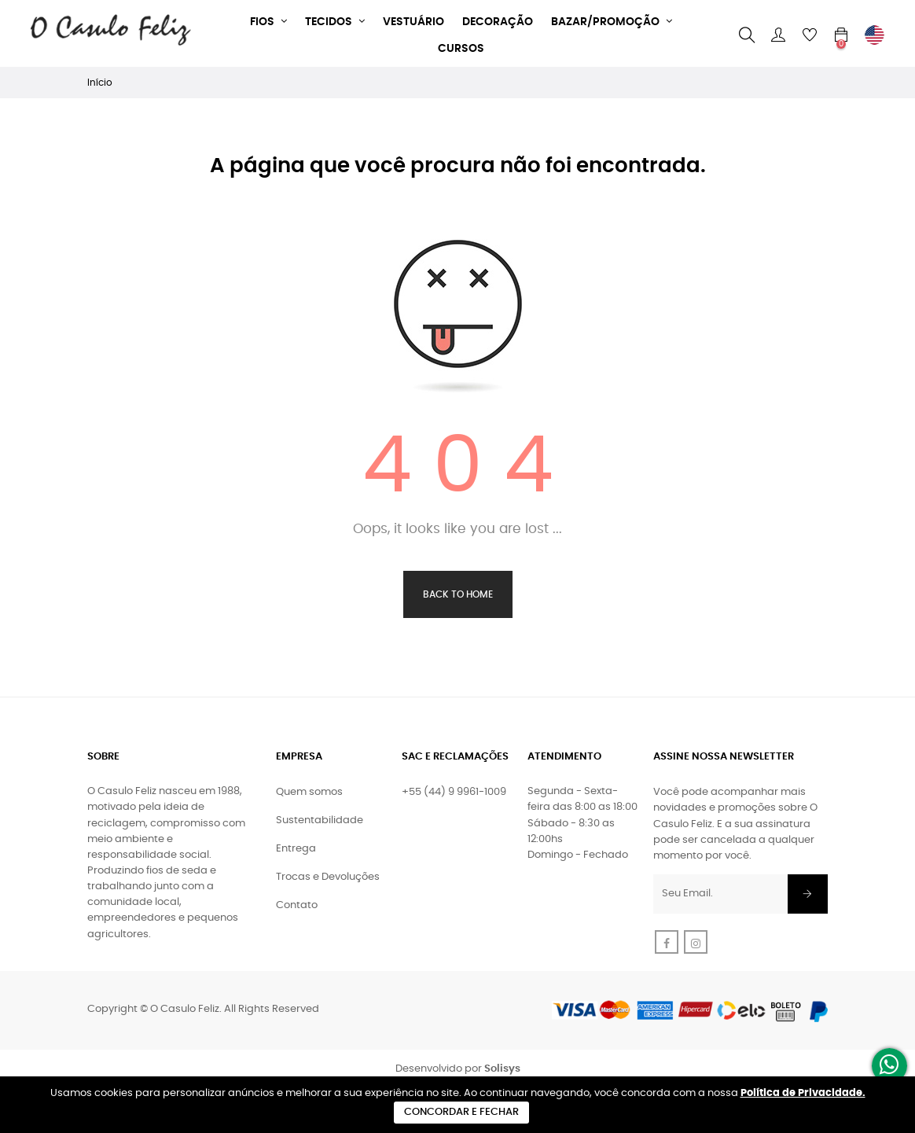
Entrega (296, 849)
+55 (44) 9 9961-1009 (454, 792)
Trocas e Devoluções (328, 877)
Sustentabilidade (319, 820)
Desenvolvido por (457, 1069)
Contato (297, 905)
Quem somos (309, 792)
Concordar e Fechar (461, 1112)
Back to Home (458, 594)
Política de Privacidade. (802, 1093)
